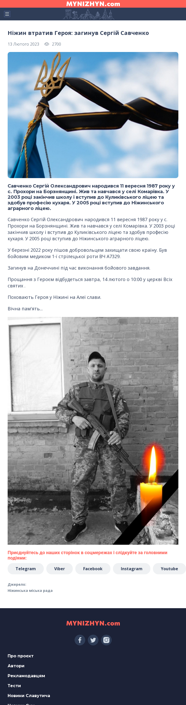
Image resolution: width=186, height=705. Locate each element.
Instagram (131, 568)
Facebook (93, 568)
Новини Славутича (29, 695)
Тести (14, 685)
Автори (16, 665)
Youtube (169, 568)
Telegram (26, 568)
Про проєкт (21, 656)
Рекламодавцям (26, 675)
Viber (59, 568)
